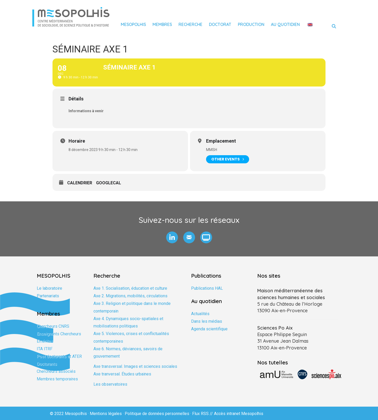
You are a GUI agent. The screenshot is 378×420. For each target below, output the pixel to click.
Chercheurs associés (56, 371)
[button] (172, 237)
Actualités (200, 313)
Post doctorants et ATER (59, 356)
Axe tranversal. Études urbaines (122, 373)
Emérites (45, 341)
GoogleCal (108, 182)
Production (251, 24)
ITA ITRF (44, 348)
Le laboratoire (49, 288)
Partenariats (48, 295)
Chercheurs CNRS (53, 326)
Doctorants (47, 364)
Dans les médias (206, 321)
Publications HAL (207, 288)
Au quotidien (285, 24)
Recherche (190, 24)
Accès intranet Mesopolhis (238, 413)
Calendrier (79, 182)
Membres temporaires (57, 378)
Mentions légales (106, 413)
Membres (162, 24)
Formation (46, 303)
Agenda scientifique (209, 328)
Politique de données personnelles (157, 413)
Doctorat (220, 24)
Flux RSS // (203, 413)
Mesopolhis (133, 24)
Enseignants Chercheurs (59, 333)
